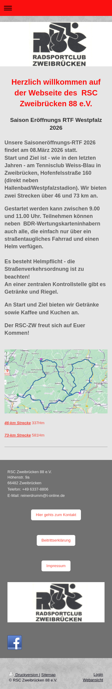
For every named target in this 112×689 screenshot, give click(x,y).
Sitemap (48, 674)
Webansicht (93, 680)
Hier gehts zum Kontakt (56, 514)
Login (98, 674)
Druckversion (24, 674)
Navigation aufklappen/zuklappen (56, 8)
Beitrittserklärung (56, 540)
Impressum (55, 566)
